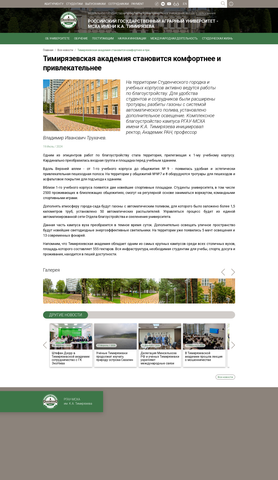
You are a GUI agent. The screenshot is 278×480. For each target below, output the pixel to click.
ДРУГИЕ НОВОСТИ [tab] (65, 315)
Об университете (57, 38)
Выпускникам (95, 3)
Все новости (225, 377)
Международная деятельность (174, 38)
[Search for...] (203, 4)
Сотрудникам (118, 3)
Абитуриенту (54, 3)
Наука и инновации (132, 38)
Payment (137, 3)
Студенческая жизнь (217, 38)
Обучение (81, 38)
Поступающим (103, 38)
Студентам (74, 3)
